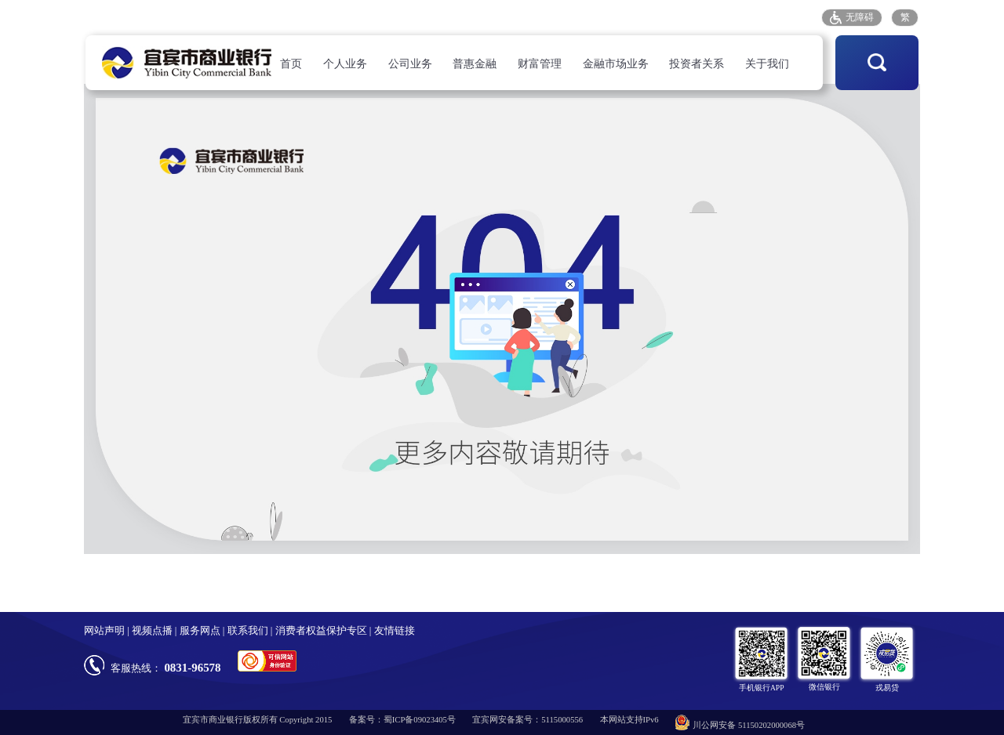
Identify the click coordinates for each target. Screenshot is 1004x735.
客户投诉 (670, 17)
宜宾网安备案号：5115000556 (527, 719)
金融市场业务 (616, 64)
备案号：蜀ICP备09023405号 (402, 719)
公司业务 (410, 64)
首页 (291, 64)
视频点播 (152, 630)
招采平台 (786, 17)
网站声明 (104, 630)
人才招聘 (553, 17)
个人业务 (345, 64)
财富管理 (540, 64)
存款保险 (728, 17)
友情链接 (394, 630)
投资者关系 (696, 64)
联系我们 (247, 630)
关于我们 (767, 64)
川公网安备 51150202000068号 (740, 722)
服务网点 (612, 17)
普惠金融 (475, 64)
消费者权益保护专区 (321, 630)
